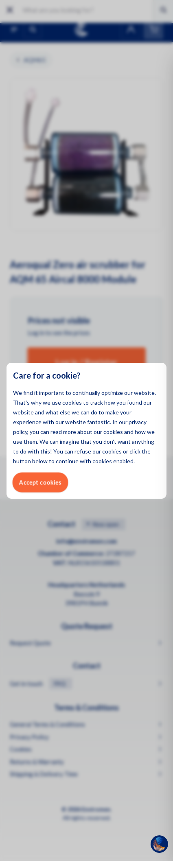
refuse (82, 451)
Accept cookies (40, 482)
